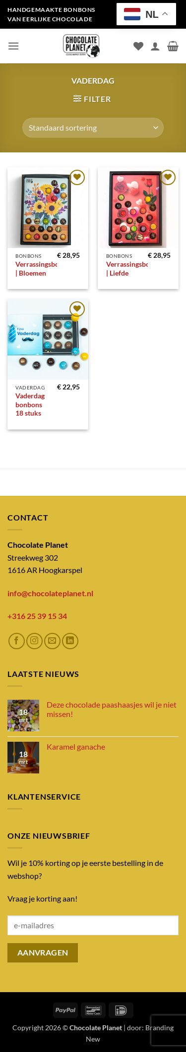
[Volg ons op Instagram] (34, 641)
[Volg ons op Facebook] (16, 641)
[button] (13, 46)
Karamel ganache (76, 746)
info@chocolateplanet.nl (50, 593)
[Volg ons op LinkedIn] (70, 641)
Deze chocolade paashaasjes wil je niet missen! (112, 709)
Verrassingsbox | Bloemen (39, 268)
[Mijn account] (155, 46)
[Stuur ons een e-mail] (52, 641)
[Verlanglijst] (138, 46)
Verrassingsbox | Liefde (130, 268)
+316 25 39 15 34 (37, 616)
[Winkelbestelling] (92, 128)
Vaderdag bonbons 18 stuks (30, 404)
